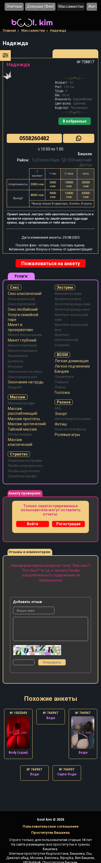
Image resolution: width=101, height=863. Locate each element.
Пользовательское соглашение (51, 826)
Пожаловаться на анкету (50, 263)
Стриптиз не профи (25, 460)
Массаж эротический (27, 424)
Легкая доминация (72, 361)
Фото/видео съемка (73, 419)
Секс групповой (22, 304)
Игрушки (15, 366)
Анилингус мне (68, 299)
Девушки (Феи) (40, 6)
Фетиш (61, 424)
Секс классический (24, 293)
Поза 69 (15, 387)
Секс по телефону (70, 429)
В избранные (74, 121)
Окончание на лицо (25, 371)
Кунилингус (18, 356)
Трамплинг (64, 377)
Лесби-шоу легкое (24, 471)
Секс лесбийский (23, 309)
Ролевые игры (67, 434)
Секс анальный (21, 299)
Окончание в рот (22, 377)
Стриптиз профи (22, 476)
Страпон (62, 345)
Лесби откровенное (25, 466)
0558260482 (34, 138)
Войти (32, 524)
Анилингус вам (68, 293)
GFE (58, 408)
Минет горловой (22, 345)
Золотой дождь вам (72, 304)
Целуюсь (16, 361)
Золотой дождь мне (72, 309)
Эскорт (61, 414)
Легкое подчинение (72, 366)
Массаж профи (21, 403)
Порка (60, 387)
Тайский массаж (22, 429)
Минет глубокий (22, 340)
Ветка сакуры (20, 434)
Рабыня (61, 382)
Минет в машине (22, 351)
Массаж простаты (24, 419)
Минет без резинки (25, 335)
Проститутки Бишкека (50, 833)
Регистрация (68, 524)
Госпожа (62, 392)
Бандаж (62, 371)
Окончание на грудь (26, 382)
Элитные (14, 6)
